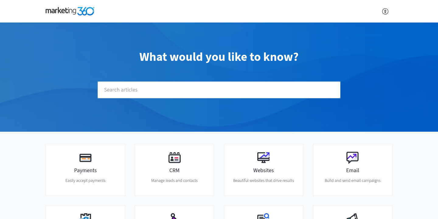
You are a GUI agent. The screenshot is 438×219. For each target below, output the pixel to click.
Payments (85, 170)
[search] (219, 90)
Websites (263, 170)
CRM (174, 170)
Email (352, 170)
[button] (385, 11)
